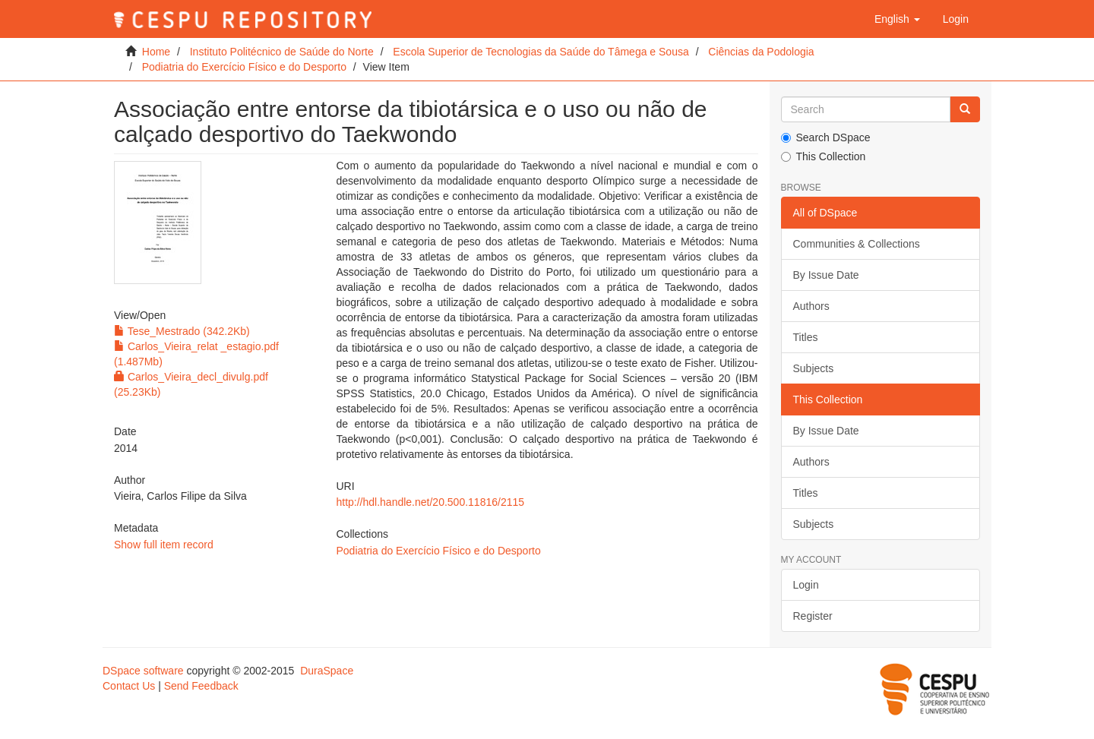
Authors (811, 306)
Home (156, 52)
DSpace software (143, 671)
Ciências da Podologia (761, 52)
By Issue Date (826, 275)
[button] (897, 19)
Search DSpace (826, 137)
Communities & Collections (856, 244)
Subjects (813, 368)
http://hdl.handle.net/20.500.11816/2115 (430, 502)
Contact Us (129, 686)
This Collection (823, 156)
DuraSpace (326, 671)
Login (806, 585)
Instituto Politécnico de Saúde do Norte (282, 52)
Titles (805, 337)
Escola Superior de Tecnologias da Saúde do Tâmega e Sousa (540, 52)
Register (813, 616)
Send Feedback (201, 686)
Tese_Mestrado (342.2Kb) (182, 331)
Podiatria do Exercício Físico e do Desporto (244, 67)
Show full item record (163, 544)
